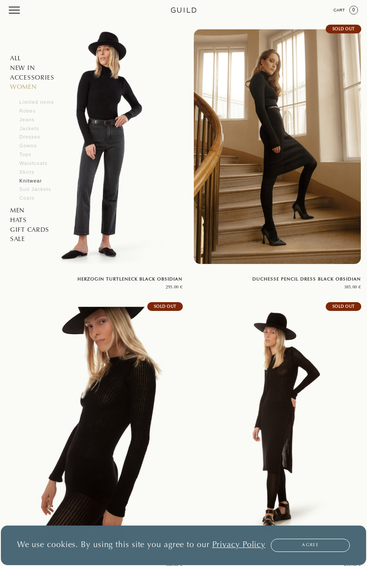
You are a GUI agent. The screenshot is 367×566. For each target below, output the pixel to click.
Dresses (29, 136)
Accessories (32, 78)
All (15, 59)
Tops (25, 154)
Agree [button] (310, 545)
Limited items (36, 102)
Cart (346, 10)
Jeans (27, 119)
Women (23, 87)
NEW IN (22, 69)
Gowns (28, 145)
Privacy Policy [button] (239, 545)
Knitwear (30, 180)
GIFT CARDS (29, 230)
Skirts (26, 172)
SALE (17, 240)
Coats (26, 198)
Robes (27, 110)
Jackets (29, 128)
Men (17, 211)
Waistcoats (33, 163)
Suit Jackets (35, 189)
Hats (18, 221)
